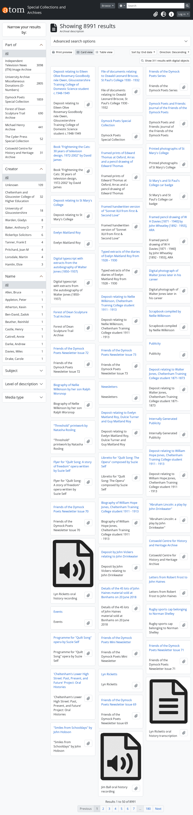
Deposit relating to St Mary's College (73, 202)
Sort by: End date (142, 52)
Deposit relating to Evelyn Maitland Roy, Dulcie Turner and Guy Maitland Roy (120, 417)
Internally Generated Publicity (163, 421)
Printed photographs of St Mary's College (167, 151)
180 (148, 809)
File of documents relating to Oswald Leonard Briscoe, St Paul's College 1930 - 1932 (120, 76)
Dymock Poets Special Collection (24, 99)
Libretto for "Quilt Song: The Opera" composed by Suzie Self (120, 462)
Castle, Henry (24, 330)
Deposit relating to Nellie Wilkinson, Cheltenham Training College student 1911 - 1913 (118, 303)
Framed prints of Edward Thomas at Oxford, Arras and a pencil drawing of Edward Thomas (118, 159)
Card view (85, 52)
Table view (104, 52)
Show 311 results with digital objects (165, 60)
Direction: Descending (173, 52)
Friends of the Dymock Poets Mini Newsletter (116, 640)
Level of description (21, 383)
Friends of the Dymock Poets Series (164, 74)
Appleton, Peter (24, 300)
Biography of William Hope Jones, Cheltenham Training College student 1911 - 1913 (120, 507)
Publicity (155, 343)
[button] (155, 14)
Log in (182, 14)
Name (10, 276)
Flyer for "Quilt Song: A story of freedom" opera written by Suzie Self (73, 466)
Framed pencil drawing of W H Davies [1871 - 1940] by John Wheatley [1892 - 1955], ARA (168, 223)
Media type (14, 397)
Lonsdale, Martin (24, 258)
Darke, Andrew (24, 345)
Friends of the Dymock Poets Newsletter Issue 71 (166, 648)
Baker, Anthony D (24, 228)
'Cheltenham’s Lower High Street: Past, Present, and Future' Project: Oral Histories (71, 680)
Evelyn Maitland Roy (67, 233)
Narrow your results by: (24, 29)
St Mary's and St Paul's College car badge (164, 183)
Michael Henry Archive (24, 127)
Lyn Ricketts (109, 674)
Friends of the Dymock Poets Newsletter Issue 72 (71, 351)
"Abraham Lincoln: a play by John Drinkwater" (168, 507)
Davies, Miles (24, 352)
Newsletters (109, 387)
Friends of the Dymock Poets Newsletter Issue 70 (71, 509)
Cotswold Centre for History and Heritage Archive (24, 152)
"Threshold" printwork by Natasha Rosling (71, 428)
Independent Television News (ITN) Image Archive (24, 65)
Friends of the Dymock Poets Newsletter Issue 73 (118, 352)
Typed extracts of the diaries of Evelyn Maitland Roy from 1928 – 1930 (120, 256)
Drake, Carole (24, 359)
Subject (11, 370)
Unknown (24, 186)
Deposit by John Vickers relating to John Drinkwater (119, 554)
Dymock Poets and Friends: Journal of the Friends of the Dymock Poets (168, 108)
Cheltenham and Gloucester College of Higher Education (24, 196)
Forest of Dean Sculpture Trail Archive (24, 113)
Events (58, 612)
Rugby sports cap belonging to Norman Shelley (168, 611)
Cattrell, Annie (24, 337)
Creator (11, 168)
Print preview (62, 52)
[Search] (156, 5)
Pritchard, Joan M (24, 250)
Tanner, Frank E (24, 243)
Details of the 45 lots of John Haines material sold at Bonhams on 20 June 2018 (120, 592)
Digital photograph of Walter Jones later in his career (165, 275)
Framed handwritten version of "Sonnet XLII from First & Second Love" (120, 211)
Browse (106, 5)
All (6, 53)
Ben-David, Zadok (24, 315)
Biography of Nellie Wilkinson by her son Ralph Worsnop (72, 389)
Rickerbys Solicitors (24, 236)
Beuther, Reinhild (24, 323)
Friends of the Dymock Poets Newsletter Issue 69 (118, 702)
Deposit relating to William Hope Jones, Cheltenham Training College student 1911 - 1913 (167, 457)
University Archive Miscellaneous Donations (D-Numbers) (24, 83)
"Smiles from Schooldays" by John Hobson (73, 730)
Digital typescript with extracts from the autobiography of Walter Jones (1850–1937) (70, 264)
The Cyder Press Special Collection (24, 139)
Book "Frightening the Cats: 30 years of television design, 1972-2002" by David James (72, 153)
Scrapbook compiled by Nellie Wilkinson (165, 313)
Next (158, 809)
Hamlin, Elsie (24, 265)
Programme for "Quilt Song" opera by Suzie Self (73, 640)
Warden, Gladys (24, 221)
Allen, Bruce (24, 293)
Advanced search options (75, 41)
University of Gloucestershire (24, 210)
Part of (10, 44)
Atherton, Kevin (24, 308)
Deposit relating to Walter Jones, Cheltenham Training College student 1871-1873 (167, 373)
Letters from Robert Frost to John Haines (168, 579)
